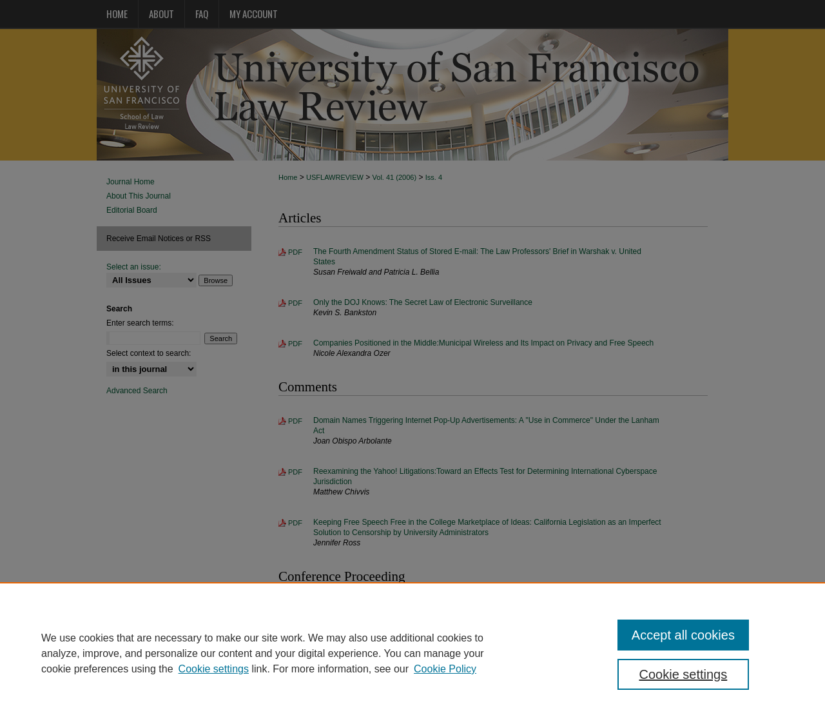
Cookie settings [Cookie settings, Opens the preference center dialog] (683, 674)
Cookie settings (214, 668)
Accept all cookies (683, 635)
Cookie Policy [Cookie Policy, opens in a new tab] (445, 668)
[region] (412, 653)
